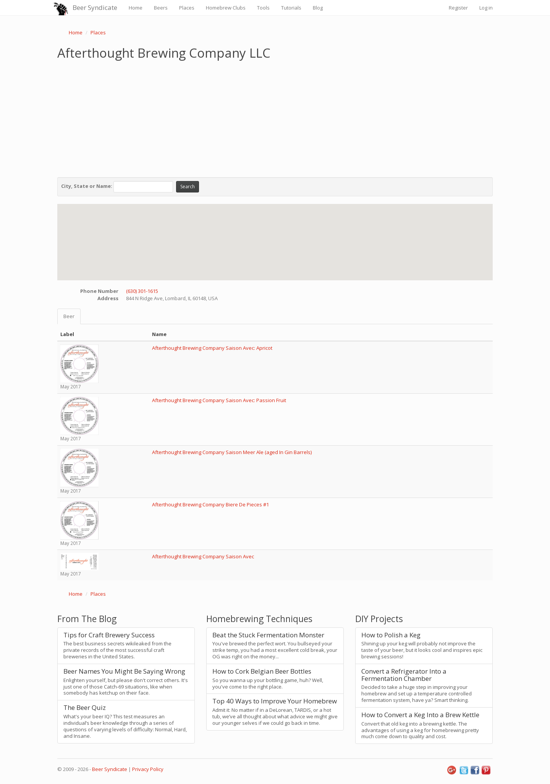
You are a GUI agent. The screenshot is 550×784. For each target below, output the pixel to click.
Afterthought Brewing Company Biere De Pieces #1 (210, 504)
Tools (263, 7)
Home (135, 7)
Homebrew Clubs (226, 7)
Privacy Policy (147, 769)
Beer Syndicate (95, 7)
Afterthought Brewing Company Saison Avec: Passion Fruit (219, 400)
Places (186, 7)
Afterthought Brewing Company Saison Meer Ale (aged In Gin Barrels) (232, 452)
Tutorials (291, 7)
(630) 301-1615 (142, 291)
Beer (68, 316)
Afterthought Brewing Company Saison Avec (203, 556)
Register (458, 7)
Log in (486, 7)
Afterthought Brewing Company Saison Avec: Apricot (212, 347)
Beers (161, 7)
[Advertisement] (275, 116)
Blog (318, 7)
